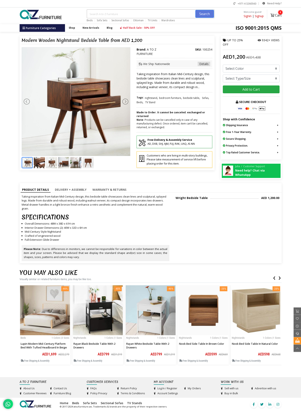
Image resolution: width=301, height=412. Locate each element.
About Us (27, 388)
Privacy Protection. (235, 145)
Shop (72, 28)
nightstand (151, 98)
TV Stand (150, 102)
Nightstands (79, 337)
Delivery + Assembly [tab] (70, 190)
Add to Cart (251, 89)
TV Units (152, 20)
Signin (247, 16)
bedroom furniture (170, 98)
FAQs (92, 388)
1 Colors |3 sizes (60, 337)
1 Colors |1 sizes (113, 337)
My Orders (192, 388)
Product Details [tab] (35, 190)
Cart (276, 15)
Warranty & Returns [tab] (109, 190)
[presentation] (274, 277)
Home (64, 403)
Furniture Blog (60, 393)
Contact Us (58, 388)
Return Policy (127, 388)
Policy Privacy (97, 393)
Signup (259, 16)
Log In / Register (165, 388)
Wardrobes (168, 20)
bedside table (191, 98)
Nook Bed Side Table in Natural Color (255, 344)
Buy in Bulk (229, 393)
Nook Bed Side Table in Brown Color (201, 344)
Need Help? (272, 3)
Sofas (205, 98)
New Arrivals (91, 28)
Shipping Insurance (235, 125)
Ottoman (138, 20)
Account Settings (166, 393)
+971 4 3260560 (245, 3)
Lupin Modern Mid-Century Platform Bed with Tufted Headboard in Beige (44, 345)
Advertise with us (263, 388)
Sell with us (229, 388)
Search (204, 14)
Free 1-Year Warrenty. (237, 132)
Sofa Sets (102, 20)
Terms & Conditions (131, 393)
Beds (90, 20)
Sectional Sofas (120, 20)
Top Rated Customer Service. (241, 152)
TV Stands (134, 403)
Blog (109, 28)
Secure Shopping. (234, 139)
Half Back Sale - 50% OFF (137, 28)
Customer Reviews (33, 393)
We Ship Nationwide (174, 64)
